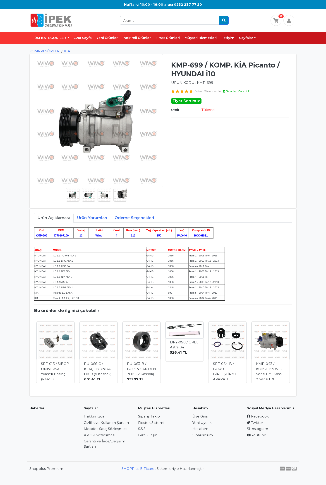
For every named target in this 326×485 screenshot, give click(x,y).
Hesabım (200, 429)
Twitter (255, 422)
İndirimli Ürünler (136, 38)
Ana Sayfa (83, 38)
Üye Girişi (200, 416)
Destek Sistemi (151, 422)
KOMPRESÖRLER (44, 51)
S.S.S (142, 429)
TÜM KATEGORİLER (49, 38)
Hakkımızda (94, 416)
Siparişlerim (202, 435)
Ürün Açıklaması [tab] (54, 217)
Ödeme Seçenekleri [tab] (134, 217)
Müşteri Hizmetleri (201, 38)
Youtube (256, 435)
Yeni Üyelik (201, 422)
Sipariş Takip (149, 416)
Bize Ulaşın (147, 435)
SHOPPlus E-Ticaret (139, 468)
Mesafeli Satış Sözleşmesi (105, 429)
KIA (67, 51)
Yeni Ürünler (107, 38)
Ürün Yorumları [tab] (92, 217)
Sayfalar (246, 38)
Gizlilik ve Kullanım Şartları (106, 422)
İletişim (227, 38)
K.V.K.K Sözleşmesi (99, 435)
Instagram (257, 429)
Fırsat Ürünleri (168, 38)
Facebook (258, 416)
